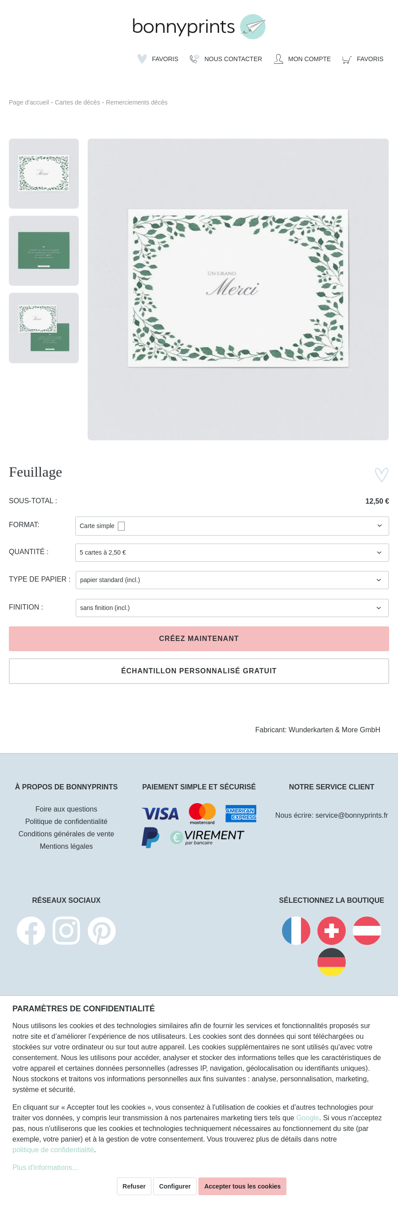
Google (307, 1118)
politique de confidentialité (53, 1150)
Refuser (134, 1186)
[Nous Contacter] (226, 59)
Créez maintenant (199, 638)
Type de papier (39, 579)
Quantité (27, 552)
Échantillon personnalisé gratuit (199, 671)
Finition (25, 607)
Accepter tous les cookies (242, 1186)
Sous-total (32, 501)
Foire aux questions (66, 809)
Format (23, 524)
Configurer (175, 1186)
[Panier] (362, 59)
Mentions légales (66, 846)
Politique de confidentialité (66, 821)
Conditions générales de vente (66, 834)
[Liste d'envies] (157, 59)
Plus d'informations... (45, 1167)
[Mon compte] (302, 59)
